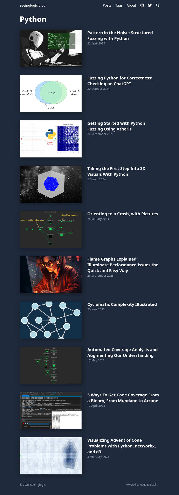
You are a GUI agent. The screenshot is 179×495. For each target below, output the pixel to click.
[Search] (157, 5)
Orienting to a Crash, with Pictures (122, 214)
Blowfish (154, 484)
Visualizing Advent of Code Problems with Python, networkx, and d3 (121, 445)
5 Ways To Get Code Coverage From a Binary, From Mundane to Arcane (123, 397)
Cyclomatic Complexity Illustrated (122, 304)
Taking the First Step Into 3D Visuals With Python (116, 171)
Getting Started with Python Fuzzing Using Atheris (116, 126)
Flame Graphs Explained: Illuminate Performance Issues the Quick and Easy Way (122, 264)
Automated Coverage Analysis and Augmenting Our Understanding (122, 352)
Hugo (143, 484)
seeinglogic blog (33, 5)
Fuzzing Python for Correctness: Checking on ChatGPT (119, 80)
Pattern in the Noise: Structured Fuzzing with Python (120, 35)
